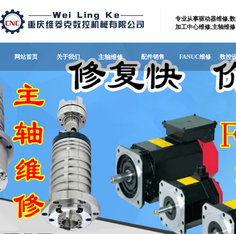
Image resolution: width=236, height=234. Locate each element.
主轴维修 (110, 57)
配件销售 (152, 57)
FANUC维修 (195, 57)
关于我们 (68, 57)
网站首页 (26, 57)
